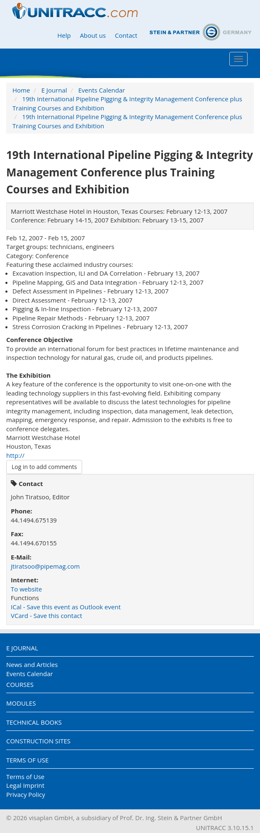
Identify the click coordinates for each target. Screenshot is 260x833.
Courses (20, 684)
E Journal (54, 90)
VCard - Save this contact (46, 615)
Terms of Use (27, 760)
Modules (21, 703)
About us (93, 35)
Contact (126, 35)
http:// (15, 455)
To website (26, 589)
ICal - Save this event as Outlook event (66, 607)
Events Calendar (101, 90)
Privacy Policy (25, 794)
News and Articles (32, 664)
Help (63, 35)
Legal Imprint (25, 785)
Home (21, 90)
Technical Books (34, 722)
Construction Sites (38, 741)
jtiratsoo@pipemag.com (45, 566)
